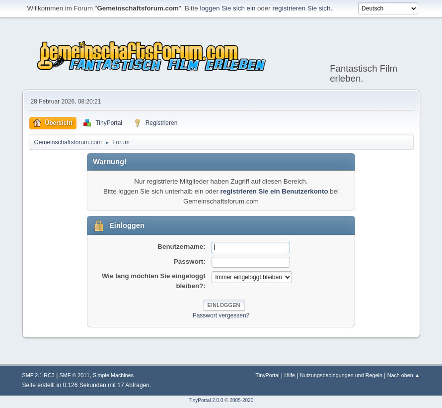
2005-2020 (241, 400)
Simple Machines (113, 375)
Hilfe (289, 375)
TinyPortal (268, 375)
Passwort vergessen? (221, 315)
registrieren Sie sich (301, 8)
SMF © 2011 (75, 375)
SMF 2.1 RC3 (38, 375)
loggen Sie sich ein (227, 8)
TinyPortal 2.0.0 (206, 400)
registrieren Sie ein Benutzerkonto (274, 191)
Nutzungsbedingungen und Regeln (341, 375)
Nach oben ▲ (403, 375)
